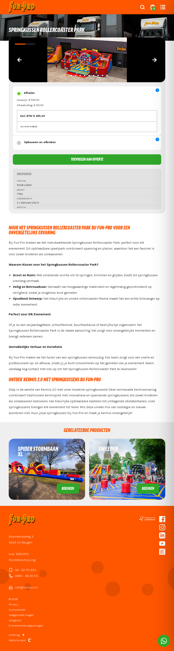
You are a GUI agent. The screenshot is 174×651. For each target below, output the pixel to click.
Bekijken (68, 489)
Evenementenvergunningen (26, 625)
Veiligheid (15, 620)
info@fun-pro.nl (23, 587)
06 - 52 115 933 (22, 570)
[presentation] (19, 60)
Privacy (13, 604)
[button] (66, 75)
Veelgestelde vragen (21, 615)
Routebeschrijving (22, 560)
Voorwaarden (17, 610)
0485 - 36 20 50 (23, 576)
